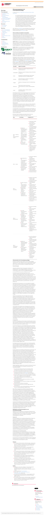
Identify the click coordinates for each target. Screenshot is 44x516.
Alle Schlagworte (4, 25)
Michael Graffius (31, 12)
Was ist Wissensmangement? (6, 29)
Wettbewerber (17, 61)
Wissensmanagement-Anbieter (6, 35)
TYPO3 (15, 513)
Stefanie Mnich (15, 13)
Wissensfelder (38, 508)
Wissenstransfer (38, 509)
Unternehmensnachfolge (39, 507)
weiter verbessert (23, 30)
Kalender (3, 34)
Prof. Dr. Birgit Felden (21, 12)
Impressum (41, 2)
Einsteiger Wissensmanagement (6, 18)
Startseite (38, 2)
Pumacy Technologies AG (37, 513)
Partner (3, 36)
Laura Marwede (27, 12)
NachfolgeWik (20, 28)
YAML (18, 513)
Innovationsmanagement (5, 15)
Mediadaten (3, 37)
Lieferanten (30, 60)
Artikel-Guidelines (4, 32)
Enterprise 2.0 (4, 14)
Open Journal (4, 22)
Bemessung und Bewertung (6, 21)
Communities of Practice (5, 13)
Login (35, 2)
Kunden (26, 60)
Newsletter (3, 33)
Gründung (37, 504)
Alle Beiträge (4, 26)
